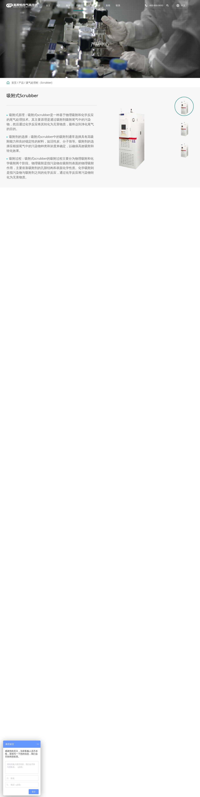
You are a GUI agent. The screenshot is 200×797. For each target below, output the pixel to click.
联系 (118, 5)
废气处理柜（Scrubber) (39, 82)
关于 (58, 5)
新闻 (108, 5)
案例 (98, 5)
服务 (68, 5)
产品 (78, 5)
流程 (88, 5)
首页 (48, 5)
